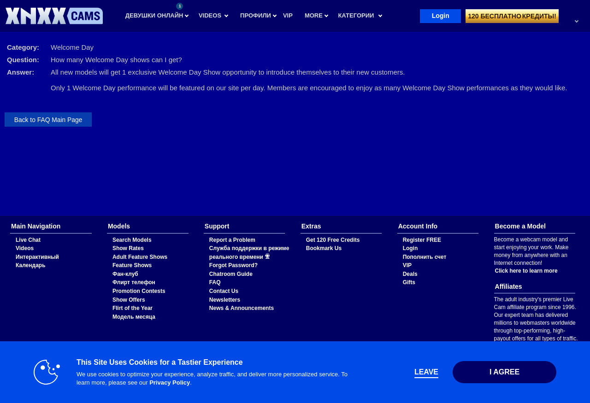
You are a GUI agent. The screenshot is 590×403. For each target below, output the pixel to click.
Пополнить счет (425, 257)
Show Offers (128, 300)
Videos (210, 15)
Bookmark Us (324, 248)
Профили (255, 15)
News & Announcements (241, 308)
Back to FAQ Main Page (48, 119)
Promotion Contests (138, 291)
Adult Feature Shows (139, 257)
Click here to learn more (526, 271)
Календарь (31, 265)
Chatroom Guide (231, 274)
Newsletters (224, 300)
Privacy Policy (167, 382)
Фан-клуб (125, 274)
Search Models (132, 240)
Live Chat (28, 240)
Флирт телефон (133, 282)
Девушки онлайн (154, 11)
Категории (356, 15)
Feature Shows (132, 265)
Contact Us (223, 291)
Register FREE (422, 240)
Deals (410, 274)
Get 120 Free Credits (333, 240)
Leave (424, 372)
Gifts (409, 282)
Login (440, 15)
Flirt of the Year (132, 308)
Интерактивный (37, 257)
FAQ (215, 282)
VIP (407, 265)
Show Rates (128, 248)
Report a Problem (232, 240)
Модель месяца (133, 317)
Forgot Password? (233, 265)
